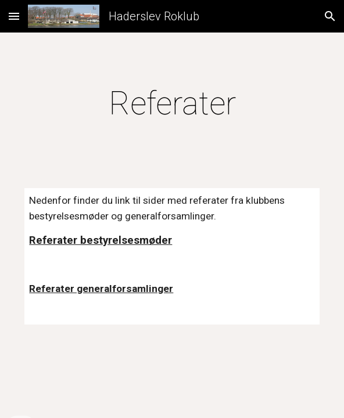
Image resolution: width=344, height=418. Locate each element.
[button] (14, 16)
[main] (171, 103)
